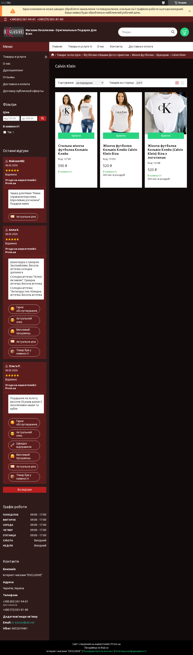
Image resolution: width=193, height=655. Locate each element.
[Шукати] (172, 32)
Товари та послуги (69, 55)
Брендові (163, 55)
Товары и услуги (78, 46)
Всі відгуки (25, 489)
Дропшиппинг (13, 70)
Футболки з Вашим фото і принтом (106, 55)
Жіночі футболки (143, 55)
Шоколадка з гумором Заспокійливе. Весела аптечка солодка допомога (24, 267)
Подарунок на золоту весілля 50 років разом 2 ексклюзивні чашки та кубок (26, 403)
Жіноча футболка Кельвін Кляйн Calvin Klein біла (120, 149)
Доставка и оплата (141, 46)
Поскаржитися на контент (98, 651)
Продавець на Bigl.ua (96, 647)
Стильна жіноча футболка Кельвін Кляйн (73, 149)
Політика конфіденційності (131, 651)
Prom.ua (116, 644)
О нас (100, 46)
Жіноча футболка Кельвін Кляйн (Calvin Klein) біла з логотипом (165, 151)
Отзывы (9, 77)
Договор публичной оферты (23, 91)
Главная (57, 46)
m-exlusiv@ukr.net (23, 622)
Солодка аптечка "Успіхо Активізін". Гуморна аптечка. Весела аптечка (26, 280)
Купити (76, 135)
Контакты (116, 46)
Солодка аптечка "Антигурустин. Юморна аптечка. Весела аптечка (26, 291)
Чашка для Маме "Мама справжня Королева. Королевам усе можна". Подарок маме (25, 198)
